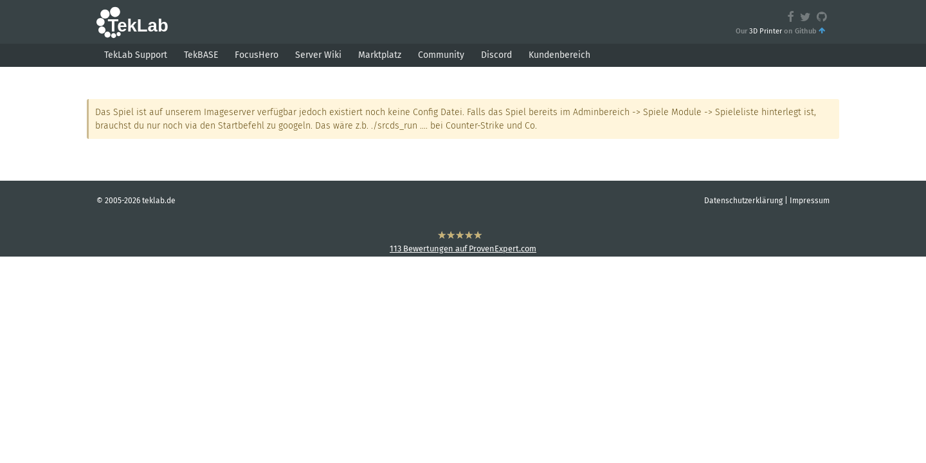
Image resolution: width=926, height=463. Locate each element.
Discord (496, 55)
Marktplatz (379, 55)
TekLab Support (135, 55)
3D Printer (765, 31)
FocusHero (256, 55)
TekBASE (201, 55)
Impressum (810, 200)
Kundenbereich (559, 55)
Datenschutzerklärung (743, 200)
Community (441, 55)
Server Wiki (318, 55)
